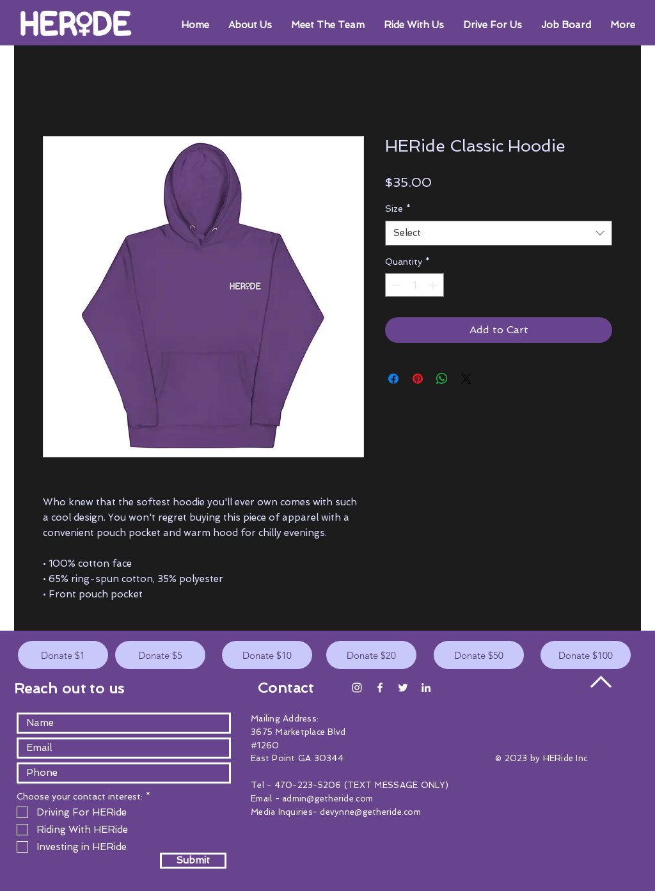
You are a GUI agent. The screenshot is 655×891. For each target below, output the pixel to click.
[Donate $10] (267, 655)
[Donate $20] (371, 655)
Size (398, 208)
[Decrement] (395, 285)
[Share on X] (466, 378)
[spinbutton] (414, 285)
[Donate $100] (586, 655)
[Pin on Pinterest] (417, 378)
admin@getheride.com (327, 798)
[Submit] (193, 861)
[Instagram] (357, 687)
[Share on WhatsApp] (442, 378)
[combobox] (498, 233)
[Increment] (434, 285)
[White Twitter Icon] (403, 687)
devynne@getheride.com (370, 812)
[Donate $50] (479, 655)
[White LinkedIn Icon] (426, 687)
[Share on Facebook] (393, 378)
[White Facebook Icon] (380, 687)
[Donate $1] (63, 655)
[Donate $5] (160, 655)
